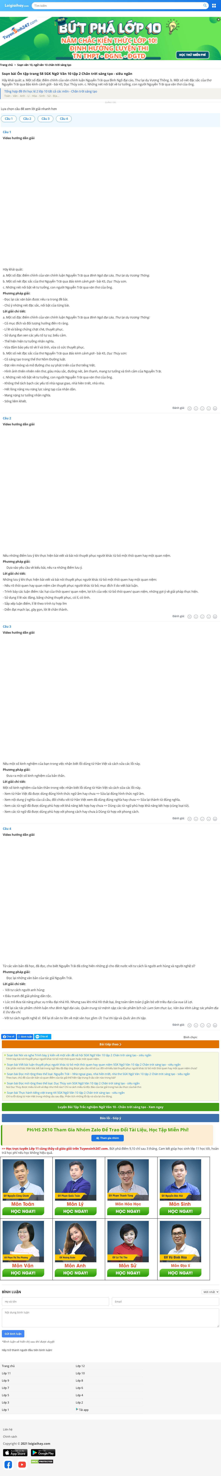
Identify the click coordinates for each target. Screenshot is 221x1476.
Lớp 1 (5, 1410)
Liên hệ (7, 1429)
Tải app (82, 1410)
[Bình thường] (202, 408)
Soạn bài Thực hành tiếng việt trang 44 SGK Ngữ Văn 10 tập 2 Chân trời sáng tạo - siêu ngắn (66, 1092)
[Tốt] (208, 408)
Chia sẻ (8, 1036)
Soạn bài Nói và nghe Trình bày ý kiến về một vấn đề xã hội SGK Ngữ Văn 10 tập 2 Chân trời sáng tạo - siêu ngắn (79, 1055)
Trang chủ (8, 1366)
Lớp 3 (5, 1402)
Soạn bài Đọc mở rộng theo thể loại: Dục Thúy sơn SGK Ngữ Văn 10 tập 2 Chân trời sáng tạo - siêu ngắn (73, 1083)
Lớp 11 (6, 1373)
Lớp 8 (79, 1380)
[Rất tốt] (215, 408)
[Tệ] (195, 408)
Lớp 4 (79, 1395)
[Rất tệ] (189, 408)
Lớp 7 (5, 1388)
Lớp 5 (5, 1395)
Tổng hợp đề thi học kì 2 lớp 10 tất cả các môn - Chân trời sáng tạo (50, 91)
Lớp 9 (5, 1380)
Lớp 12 (80, 1366)
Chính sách (10, 1436)
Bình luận (25, 1036)
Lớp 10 (80, 1373)
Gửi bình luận (13, 1333)
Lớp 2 (79, 1402)
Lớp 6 (79, 1388)
